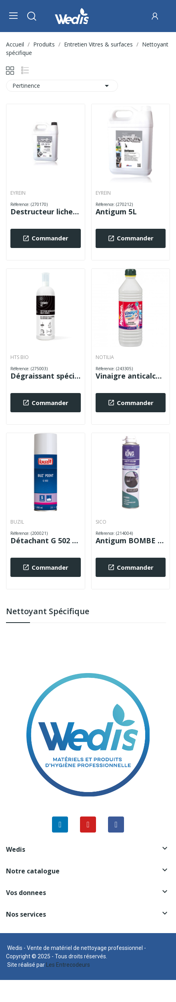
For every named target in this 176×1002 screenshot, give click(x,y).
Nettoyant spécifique (47, 612)
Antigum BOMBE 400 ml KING (131, 540)
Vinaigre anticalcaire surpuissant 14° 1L (131, 376)
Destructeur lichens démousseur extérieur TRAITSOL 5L (45, 211)
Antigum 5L (116, 211)
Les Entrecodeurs (68, 965)
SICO (101, 522)
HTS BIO (19, 357)
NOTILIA (105, 357)
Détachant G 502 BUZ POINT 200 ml (45, 540)
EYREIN (18, 193)
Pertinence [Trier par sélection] (62, 86)
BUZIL (17, 522)
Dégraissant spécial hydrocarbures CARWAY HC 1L (45, 376)
